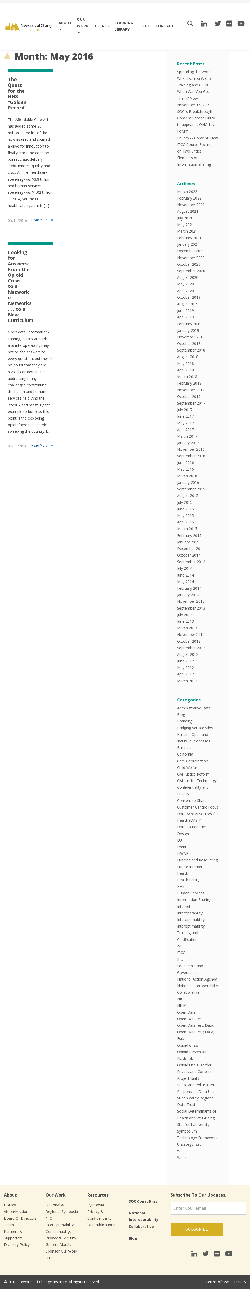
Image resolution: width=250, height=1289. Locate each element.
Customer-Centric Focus (197, 807)
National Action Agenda (197, 979)
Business (184, 747)
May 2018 (185, 363)
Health (182, 873)
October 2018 (188, 343)
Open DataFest (190, 1018)
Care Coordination (192, 760)
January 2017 (188, 442)
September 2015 (191, 488)
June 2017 (185, 416)
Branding (184, 721)
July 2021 (184, 218)
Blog (145, 25)
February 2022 (189, 198)
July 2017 (184, 409)
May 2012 (185, 667)
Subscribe (196, 1229)
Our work (82, 22)
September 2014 (191, 561)
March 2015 (187, 528)
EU (179, 840)
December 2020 (190, 250)
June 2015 (185, 508)
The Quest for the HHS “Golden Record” (17, 93)
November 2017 (191, 389)
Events (102, 25)
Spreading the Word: (194, 71)
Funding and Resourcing (197, 859)
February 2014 (189, 588)
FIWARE (183, 853)
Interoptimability (191, 919)
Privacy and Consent (194, 1071)
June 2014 (185, 575)
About (65, 22)
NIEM (182, 1005)
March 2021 (187, 231)
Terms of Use (217, 1281)
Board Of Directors (20, 1218)
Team (9, 1224)
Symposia (95, 1204)
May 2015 (185, 515)
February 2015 (189, 535)
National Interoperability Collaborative (143, 1220)
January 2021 (188, 244)
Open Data (186, 1012)
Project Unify (188, 1078)
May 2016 (185, 469)
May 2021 (185, 224)
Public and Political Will (196, 1084)
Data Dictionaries (192, 826)
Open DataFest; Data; (195, 1025)
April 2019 (185, 317)
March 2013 (187, 627)
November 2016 (191, 449)
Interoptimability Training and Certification (191, 933)
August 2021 (187, 211)
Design (183, 833)
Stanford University (193, 1124)
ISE (179, 946)
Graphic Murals (58, 1244)
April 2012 (185, 674)
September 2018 (191, 350)
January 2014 (188, 594)
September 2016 (191, 455)
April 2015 (185, 522)
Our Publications (101, 1224)
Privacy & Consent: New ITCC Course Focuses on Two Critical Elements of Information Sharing (197, 151)
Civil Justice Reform (193, 774)
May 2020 (185, 283)
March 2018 (187, 376)
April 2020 (185, 290)
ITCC (181, 952)
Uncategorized (189, 1144)
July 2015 (184, 502)
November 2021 (191, 204)
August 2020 (187, 277)
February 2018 (189, 383)
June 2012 (185, 660)
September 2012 (191, 647)
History (10, 1204)
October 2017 (188, 396)
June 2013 (185, 621)
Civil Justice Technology (197, 780)
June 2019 (185, 310)
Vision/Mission (16, 1211)
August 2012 (187, 654)
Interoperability (190, 912)
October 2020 (188, 264)
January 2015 (188, 541)
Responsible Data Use (196, 1091)
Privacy (240, 1281)
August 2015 (187, 495)
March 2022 (187, 191)
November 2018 (191, 336)
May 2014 (185, 581)
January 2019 (188, 330)
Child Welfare (188, 767)
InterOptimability (60, 1224)
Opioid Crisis (187, 1045)
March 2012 (187, 680)
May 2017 (185, 422)
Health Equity (188, 879)
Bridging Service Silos (195, 727)
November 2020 (191, 257)
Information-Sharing (194, 899)
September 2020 (191, 270)
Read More (39, 220)
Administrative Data (194, 707)
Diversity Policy (17, 1244)
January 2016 (188, 482)
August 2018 (187, 356)
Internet (183, 906)
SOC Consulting (143, 1201)
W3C (181, 1151)
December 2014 (190, 548)
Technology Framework (197, 1137)
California (185, 754)
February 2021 (189, 237)
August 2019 (187, 303)
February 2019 (189, 323)
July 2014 (184, 568)
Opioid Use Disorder (194, 1064)
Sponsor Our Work (61, 1251)
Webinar (184, 1157)
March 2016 (187, 475)
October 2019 (188, 297)
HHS (180, 886)
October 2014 (188, 555)
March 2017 (187, 436)
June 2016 (185, 462)
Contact (165, 25)
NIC (180, 998)
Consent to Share (192, 800)
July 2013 (184, 614)
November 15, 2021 (194, 104)
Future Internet (190, 866)
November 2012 (191, 634)
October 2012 (188, 641)
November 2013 (191, 601)
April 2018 (185, 370)
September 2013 (191, 608)
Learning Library (124, 26)
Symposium (187, 1131)
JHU (180, 959)
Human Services (190, 892)
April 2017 (185, 429)
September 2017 (191, 403)
